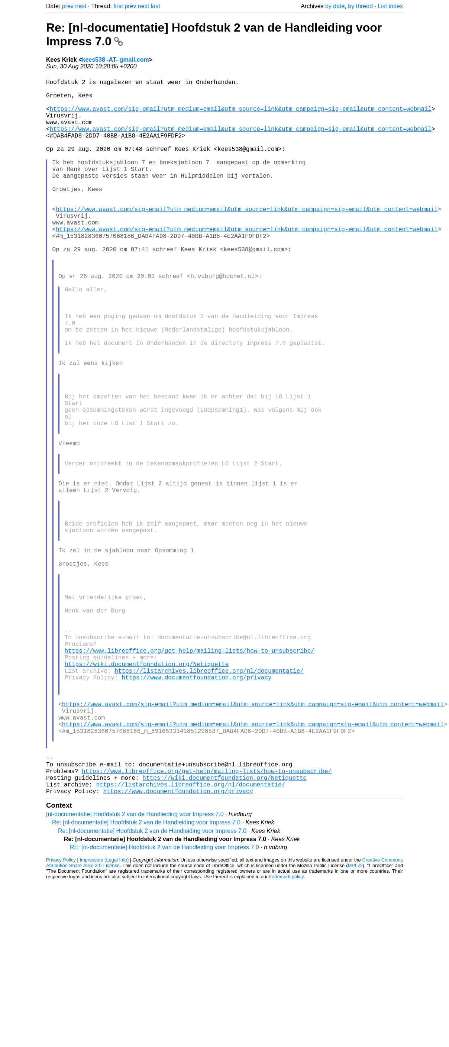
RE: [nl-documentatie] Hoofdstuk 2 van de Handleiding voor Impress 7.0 (164, 1006)
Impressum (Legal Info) (104, 1019)
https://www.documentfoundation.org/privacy (196, 811)
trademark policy (286, 1035)
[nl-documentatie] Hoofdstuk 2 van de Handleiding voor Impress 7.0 (135, 973)
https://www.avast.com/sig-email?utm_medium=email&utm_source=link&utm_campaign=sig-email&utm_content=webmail (241, 116)
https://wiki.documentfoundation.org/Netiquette (147, 795)
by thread (360, 6)
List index (390, 6)
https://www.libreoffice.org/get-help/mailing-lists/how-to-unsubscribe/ (189, 778)
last (155, 6)
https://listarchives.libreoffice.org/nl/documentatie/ (209, 803)
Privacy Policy (61, 1019)
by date (335, 6)
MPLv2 (355, 1024)
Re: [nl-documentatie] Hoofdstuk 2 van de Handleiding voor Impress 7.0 (146, 981)
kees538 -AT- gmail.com (115, 59)
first (118, 6)
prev (68, 6)
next (80, 6)
